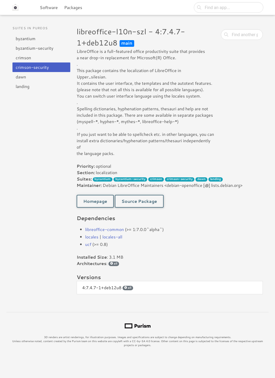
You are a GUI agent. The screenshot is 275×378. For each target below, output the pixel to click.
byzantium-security (34, 48)
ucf (88, 244)
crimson (23, 57)
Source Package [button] (139, 201)
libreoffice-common (104, 229)
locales (91, 237)
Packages (73, 7)
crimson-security (32, 67)
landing (22, 86)
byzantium (26, 38)
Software (49, 7)
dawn (21, 77)
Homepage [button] (95, 201)
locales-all (112, 237)
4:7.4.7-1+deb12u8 (107, 287)
